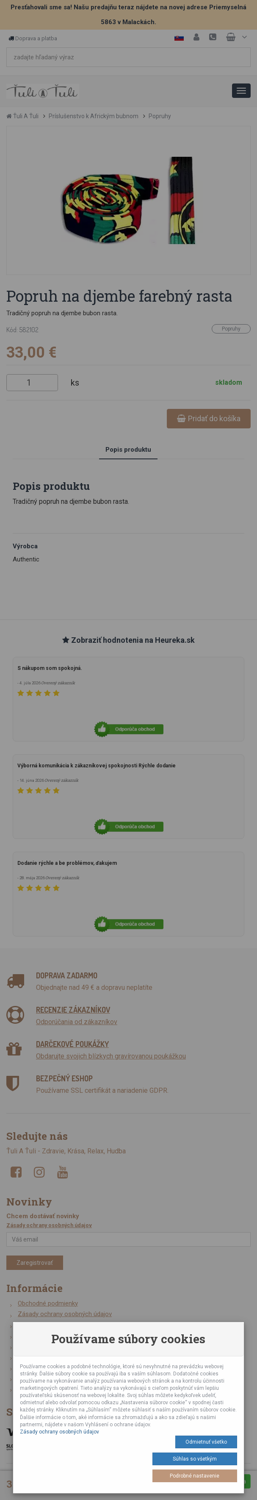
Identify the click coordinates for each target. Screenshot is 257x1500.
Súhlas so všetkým (195, 1459)
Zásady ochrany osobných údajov (59, 1432)
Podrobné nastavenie (194, 1476)
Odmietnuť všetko (206, 1442)
